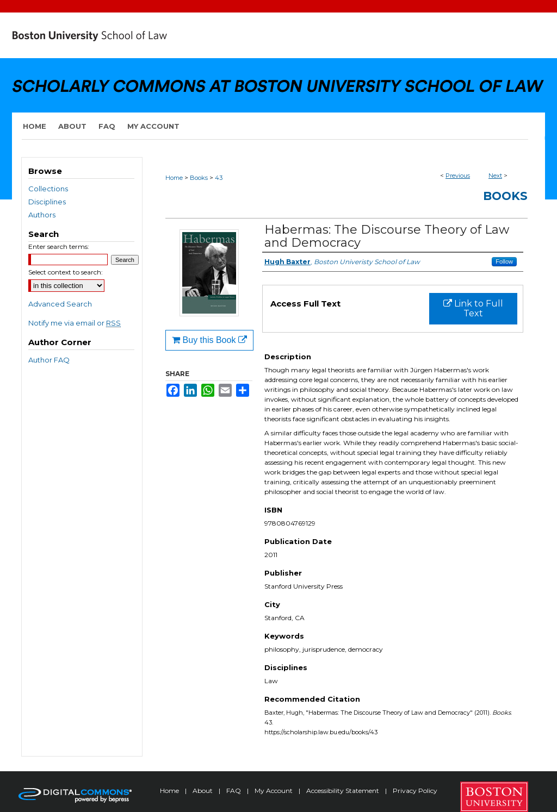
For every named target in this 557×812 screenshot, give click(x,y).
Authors (41, 214)
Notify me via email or (74, 322)
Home (174, 178)
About (203, 790)
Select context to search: (65, 272)
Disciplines (47, 201)
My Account (274, 790)
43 (218, 178)
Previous (457, 175)
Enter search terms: (58, 246)
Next (495, 175)
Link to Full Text (473, 308)
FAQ (234, 790)
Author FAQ (49, 359)
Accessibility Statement (343, 790)
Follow (504, 261)
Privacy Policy (415, 790)
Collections (48, 188)
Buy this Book (209, 340)
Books (199, 178)
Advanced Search (60, 303)
